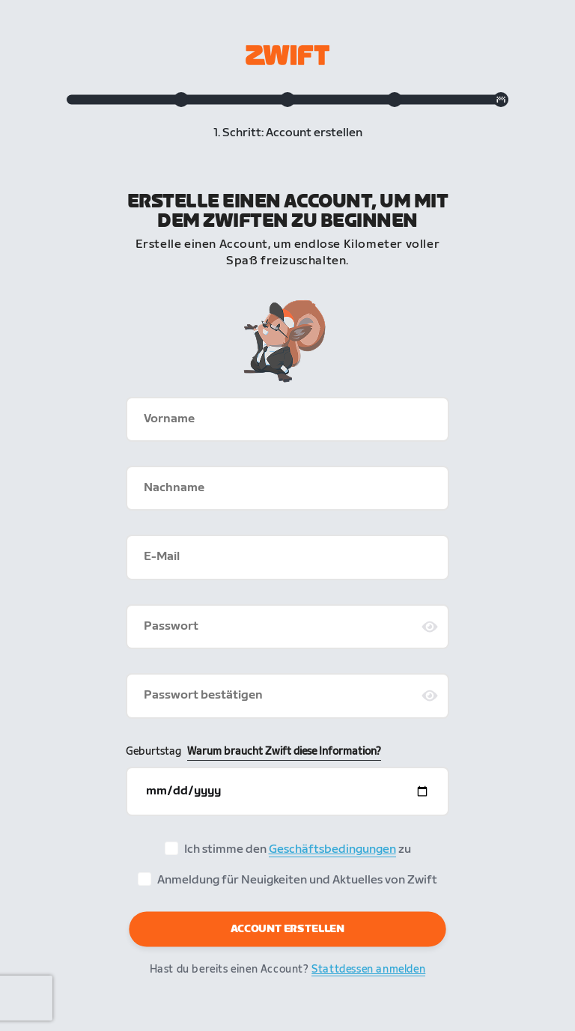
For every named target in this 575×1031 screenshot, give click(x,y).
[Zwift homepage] (287, 55)
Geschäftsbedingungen (332, 849)
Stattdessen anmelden (368, 969)
